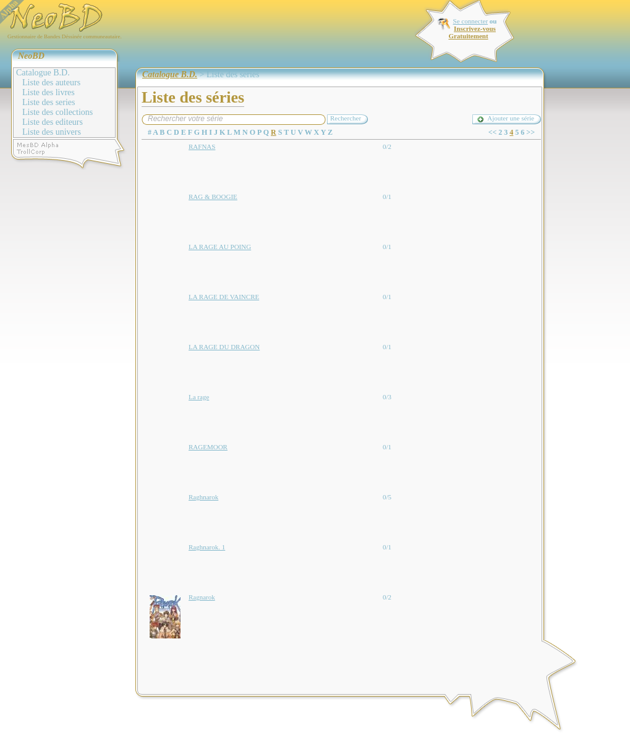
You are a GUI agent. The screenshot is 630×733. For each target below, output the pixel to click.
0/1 (387, 196)
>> (530, 132)
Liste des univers (51, 132)
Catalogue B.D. (43, 72)
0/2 (387, 146)
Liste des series (48, 102)
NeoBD (31, 56)
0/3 (387, 396)
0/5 (387, 497)
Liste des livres (48, 92)
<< (492, 132)
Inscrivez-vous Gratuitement (471, 32)
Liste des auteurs (51, 82)
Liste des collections (57, 112)
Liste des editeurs (52, 122)
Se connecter (470, 21)
